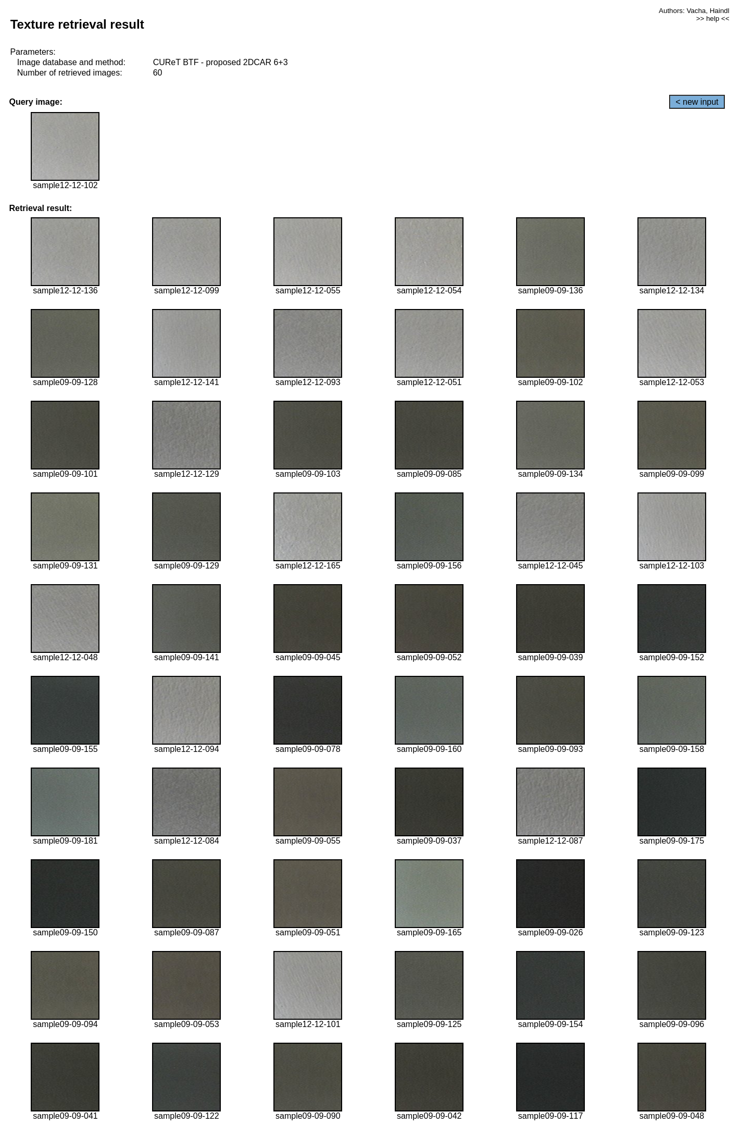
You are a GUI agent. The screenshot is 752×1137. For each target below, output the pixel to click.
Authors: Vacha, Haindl (694, 11)
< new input (696, 101)
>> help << (713, 18)
